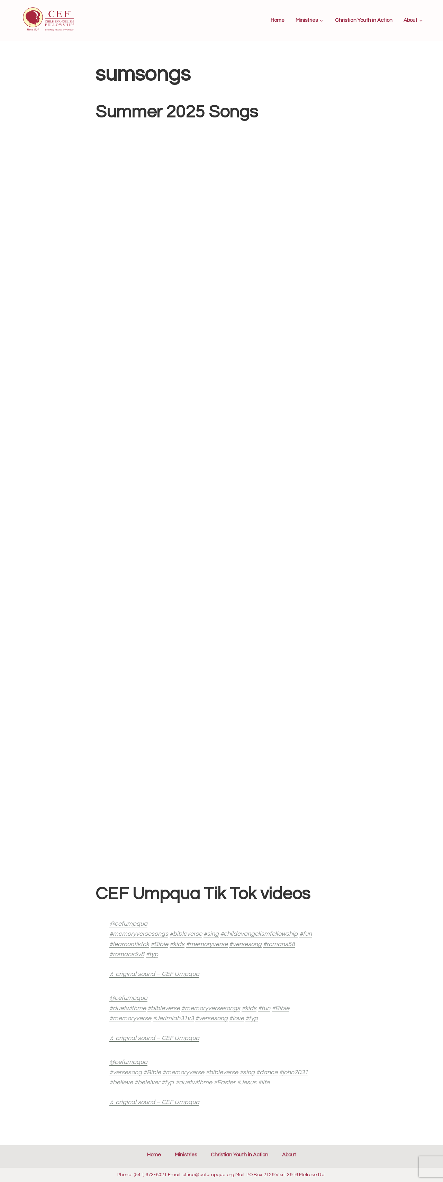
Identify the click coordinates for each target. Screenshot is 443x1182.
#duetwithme (127, 1008)
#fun (305, 933)
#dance (267, 1072)
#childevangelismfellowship (259, 933)
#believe (121, 1082)
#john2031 (293, 1072)
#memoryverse (207, 944)
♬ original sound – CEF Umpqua (154, 974)
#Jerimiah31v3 (173, 1018)
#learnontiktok (129, 944)
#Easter (224, 1082)
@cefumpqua (128, 923)
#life (264, 1082)
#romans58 (279, 944)
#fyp (152, 954)
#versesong (245, 944)
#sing (211, 933)
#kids (177, 944)
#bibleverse (186, 933)
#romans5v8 (126, 954)
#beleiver (147, 1082)
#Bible (159, 944)
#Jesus (246, 1082)
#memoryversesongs (138, 933)
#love (236, 1018)
